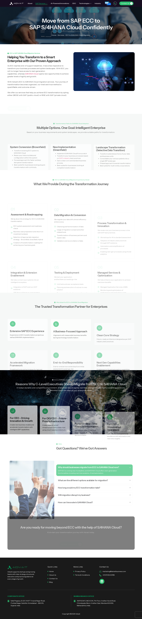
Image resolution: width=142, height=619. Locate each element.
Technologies (85, 3)
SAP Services (41, 3)
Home (54, 35)
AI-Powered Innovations (60, 3)
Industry (98, 3)
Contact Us (127, 3)
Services (61, 35)
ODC (74, 3)
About (30, 3)
